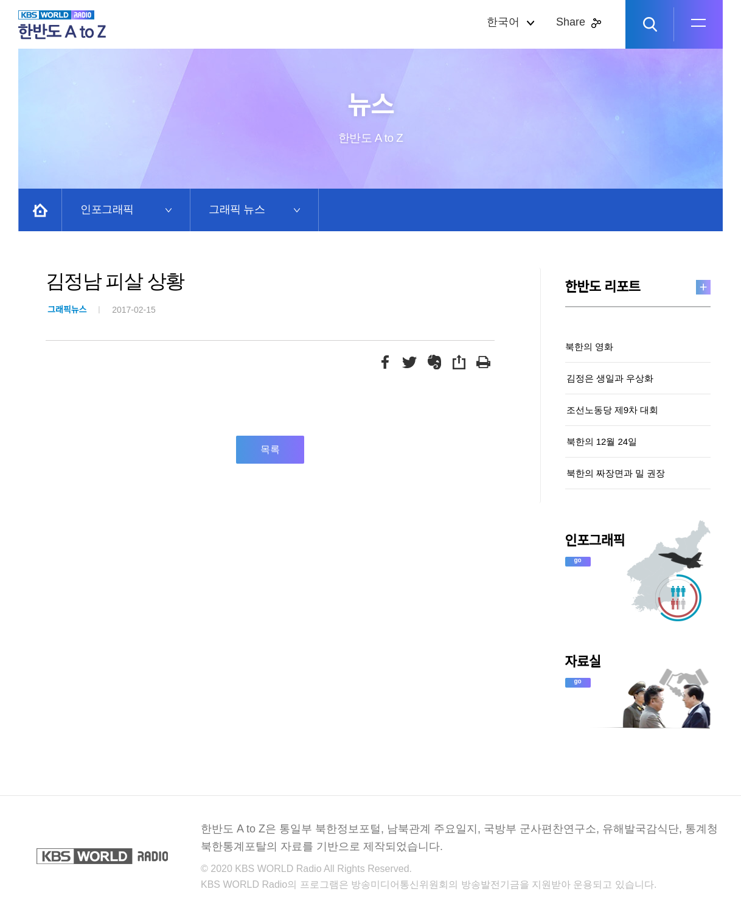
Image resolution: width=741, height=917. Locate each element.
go (578, 560)
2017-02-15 (101, 310)
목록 (270, 449)
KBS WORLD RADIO (102, 856)
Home (40, 210)
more (703, 287)
